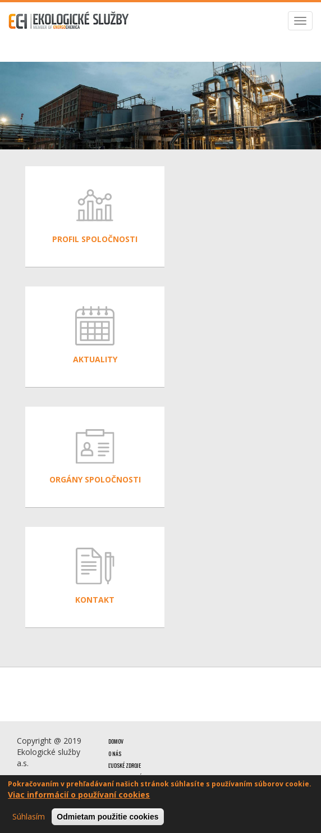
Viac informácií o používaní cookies (79, 795)
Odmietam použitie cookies (107, 817)
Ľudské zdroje (124, 765)
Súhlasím (28, 817)
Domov (115, 741)
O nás (114, 753)
